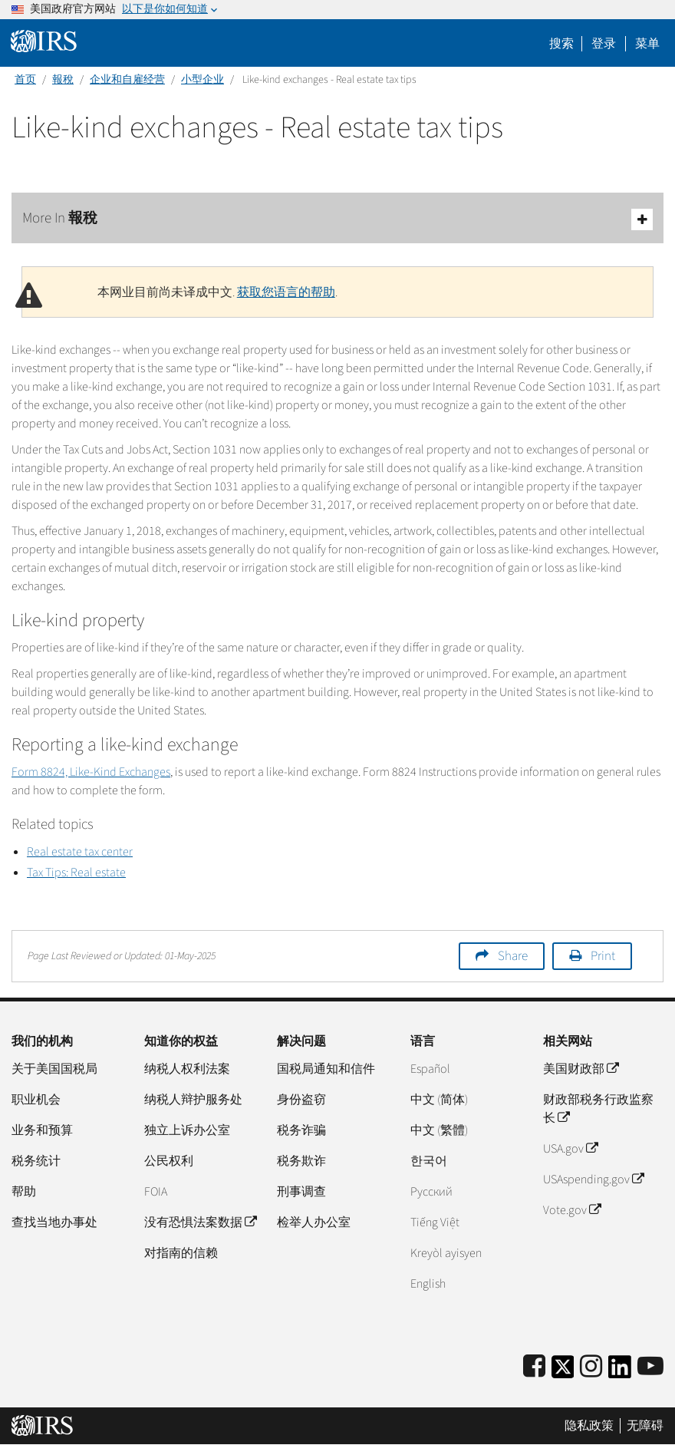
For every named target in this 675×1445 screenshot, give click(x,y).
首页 (25, 79)
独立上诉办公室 (187, 1130)
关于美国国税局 (54, 1069)
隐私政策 (589, 1425)
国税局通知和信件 (326, 1069)
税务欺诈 (301, 1161)
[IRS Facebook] (534, 1367)
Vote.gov (572, 1210)
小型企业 (202, 79)
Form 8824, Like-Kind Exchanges (91, 772)
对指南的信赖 (181, 1253)
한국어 (428, 1161)
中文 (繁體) (439, 1130)
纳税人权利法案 (187, 1069)
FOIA (155, 1191)
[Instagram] (591, 1367)
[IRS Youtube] (650, 1367)
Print (603, 956)
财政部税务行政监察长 (598, 1109)
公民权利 (168, 1161)
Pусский (431, 1191)
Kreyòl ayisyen (446, 1253)
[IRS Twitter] (563, 1372)
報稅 (63, 79)
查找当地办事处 (54, 1222)
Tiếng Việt (434, 1222)
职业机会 (36, 1099)
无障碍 (645, 1425)
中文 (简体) (439, 1099)
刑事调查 (301, 1191)
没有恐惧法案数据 (200, 1222)
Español (430, 1069)
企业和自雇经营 (127, 79)
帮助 (24, 1191)
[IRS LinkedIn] (619, 1372)
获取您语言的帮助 (286, 292)
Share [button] (513, 956)
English (428, 1283)
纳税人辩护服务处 (193, 1099)
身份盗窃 (301, 1099)
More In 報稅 (337, 219)
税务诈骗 (301, 1130)
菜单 (647, 43)
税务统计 (36, 1161)
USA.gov (570, 1148)
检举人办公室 (314, 1222)
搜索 (561, 43)
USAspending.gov (593, 1179)
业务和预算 (42, 1130)
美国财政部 (580, 1069)
